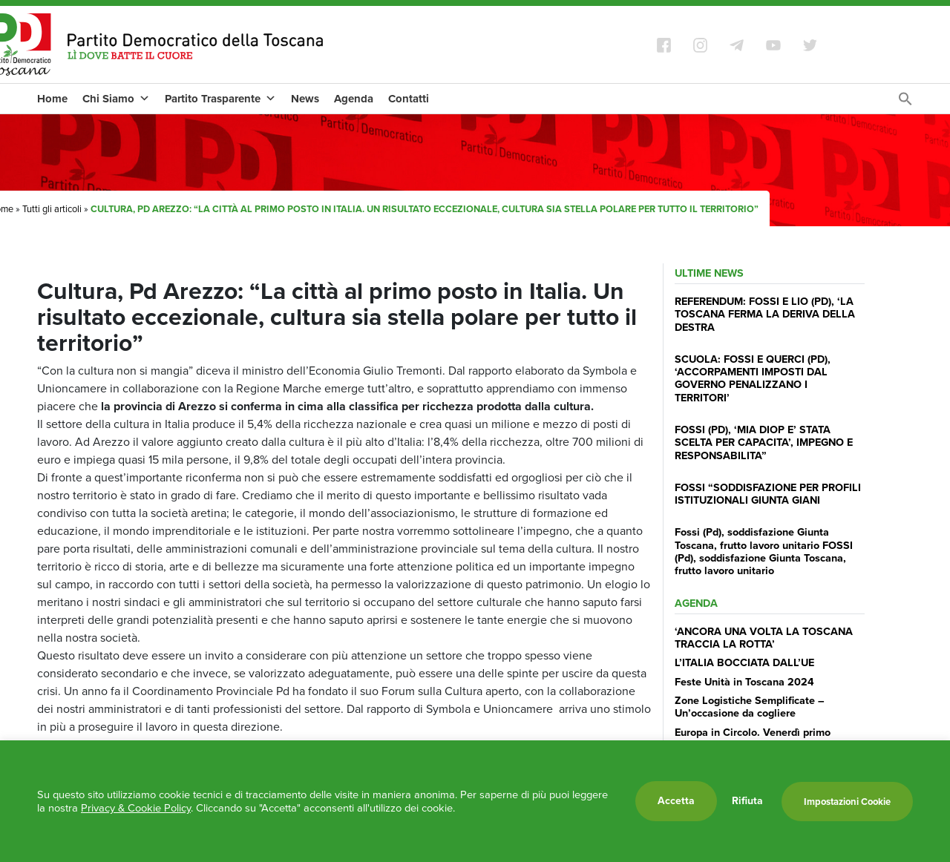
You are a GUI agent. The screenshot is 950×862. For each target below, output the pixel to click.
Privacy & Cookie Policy (136, 808)
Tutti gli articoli (52, 209)
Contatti (408, 99)
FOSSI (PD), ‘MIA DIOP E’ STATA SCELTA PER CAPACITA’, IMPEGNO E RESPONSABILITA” (764, 442)
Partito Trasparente (220, 99)
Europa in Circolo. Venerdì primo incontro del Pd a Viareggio (753, 738)
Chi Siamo (116, 99)
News (305, 99)
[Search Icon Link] (905, 103)
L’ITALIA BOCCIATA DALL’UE (744, 662)
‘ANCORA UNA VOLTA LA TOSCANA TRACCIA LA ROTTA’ (764, 637)
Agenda (353, 99)
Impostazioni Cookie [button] (847, 801)
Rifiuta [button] (747, 801)
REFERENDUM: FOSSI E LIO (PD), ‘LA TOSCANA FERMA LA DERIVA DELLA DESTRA (765, 314)
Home (52, 99)
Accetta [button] (676, 801)
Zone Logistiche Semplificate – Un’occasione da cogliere (750, 706)
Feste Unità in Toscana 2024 (744, 682)
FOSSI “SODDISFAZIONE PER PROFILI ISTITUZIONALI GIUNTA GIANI (768, 493)
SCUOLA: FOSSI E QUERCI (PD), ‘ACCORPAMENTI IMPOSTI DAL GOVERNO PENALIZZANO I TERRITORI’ (753, 378)
